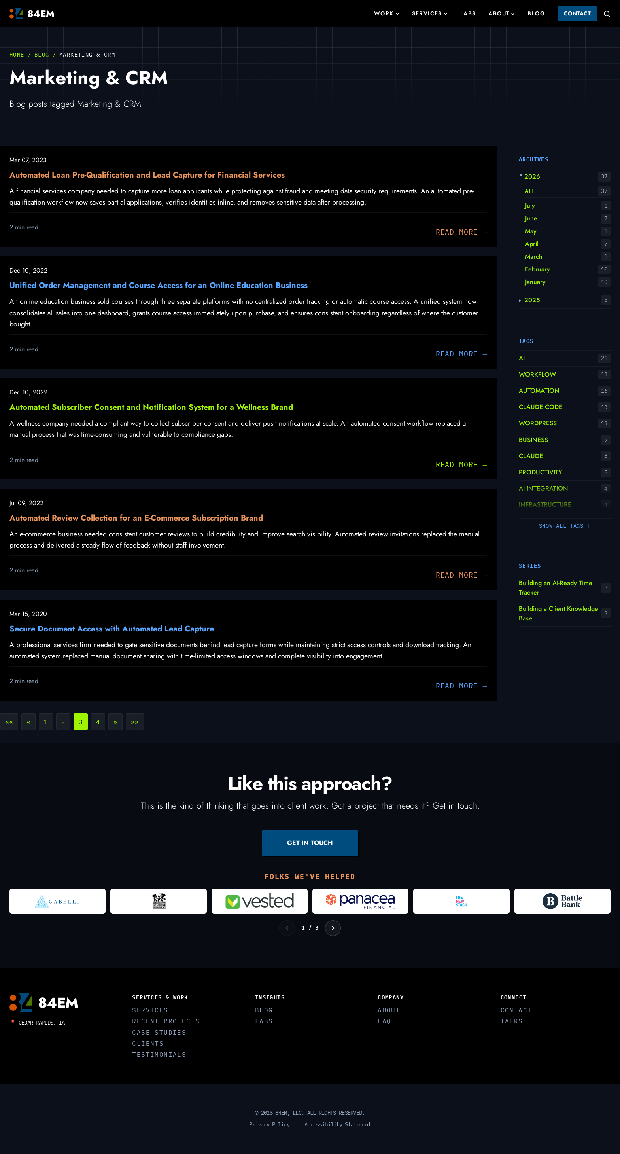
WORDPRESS (538, 423)
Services (430, 13)
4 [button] (98, 722)
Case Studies (159, 1032)
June (531, 218)
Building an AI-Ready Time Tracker (555, 587)
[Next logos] (333, 928)
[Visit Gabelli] (57, 901)
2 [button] (63, 722)
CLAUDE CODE (540, 406)
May (531, 231)
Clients (148, 1043)
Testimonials (159, 1054)
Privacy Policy (269, 1124)
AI (522, 358)
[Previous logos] (287, 928)
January (535, 281)
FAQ (384, 1021)
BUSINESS (533, 439)
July (530, 205)
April (532, 243)
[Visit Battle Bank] (562, 901)
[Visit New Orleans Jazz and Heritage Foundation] (158, 901)
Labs (468, 13)
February (537, 269)
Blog (536, 13)
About (501, 13)
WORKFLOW (537, 374)
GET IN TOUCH (310, 842)
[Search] (607, 13)
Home (17, 54)
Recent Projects (166, 1021)
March (533, 256)
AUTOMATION (539, 390)
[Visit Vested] (259, 901)
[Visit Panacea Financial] (360, 901)
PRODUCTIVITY (540, 472)
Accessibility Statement (337, 1124)
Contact (577, 13)
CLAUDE (531, 455)
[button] (9, 721)
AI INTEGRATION (543, 488)
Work (386, 13)
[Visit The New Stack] (461, 901)
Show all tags (565, 525)
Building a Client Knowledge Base (558, 613)
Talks (512, 1021)
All (530, 191)
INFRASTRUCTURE (545, 504)
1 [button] (46, 722)
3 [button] (81, 722)
